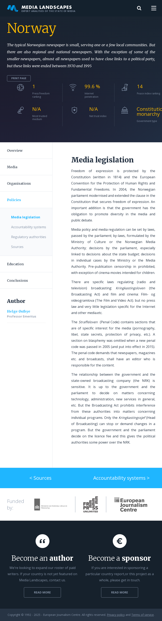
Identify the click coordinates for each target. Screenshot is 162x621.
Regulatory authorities (28, 237)
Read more (42, 592)
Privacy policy (116, 615)
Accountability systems (28, 227)
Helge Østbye (18, 311)
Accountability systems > (121, 477)
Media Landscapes (41, 8)
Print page (18, 78)
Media (12, 167)
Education (15, 264)
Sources (17, 246)
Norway (31, 28)
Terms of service (142, 615)
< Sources (40, 477)
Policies (14, 200)
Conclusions (17, 280)
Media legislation (25, 217)
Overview (15, 150)
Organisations (19, 183)
